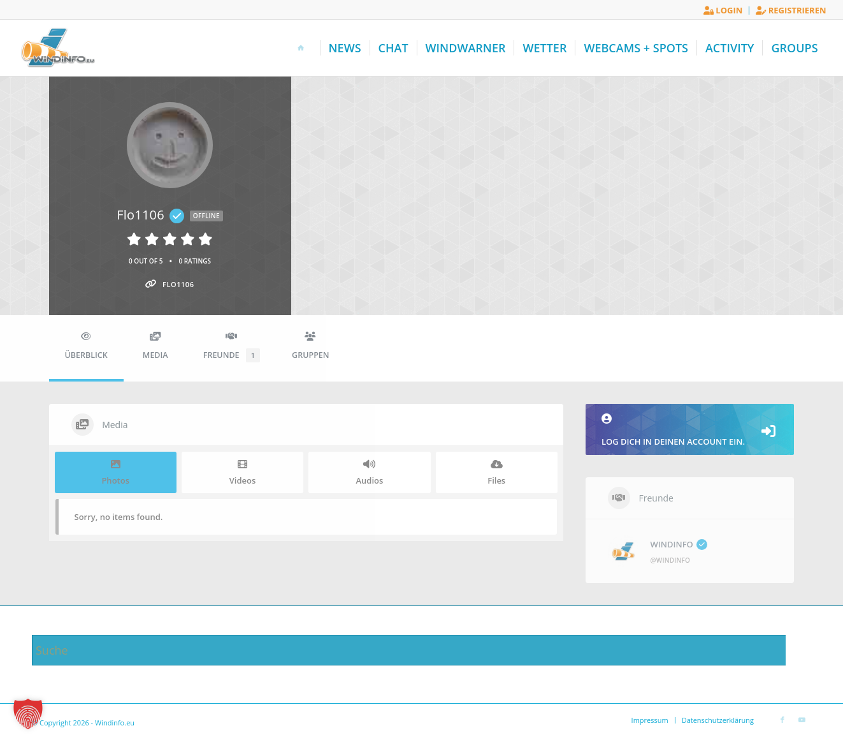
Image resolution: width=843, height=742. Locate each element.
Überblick (86, 346)
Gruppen (310, 346)
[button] (28, 714)
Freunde (231, 347)
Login (722, 10)
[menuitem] (723, 10)
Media (155, 346)
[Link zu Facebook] (782, 719)
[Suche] (421, 650)
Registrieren (791, 10)
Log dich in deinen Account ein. (690, 430)
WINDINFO (679, 544)
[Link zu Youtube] (801, 719)
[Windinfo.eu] (56, 48)
